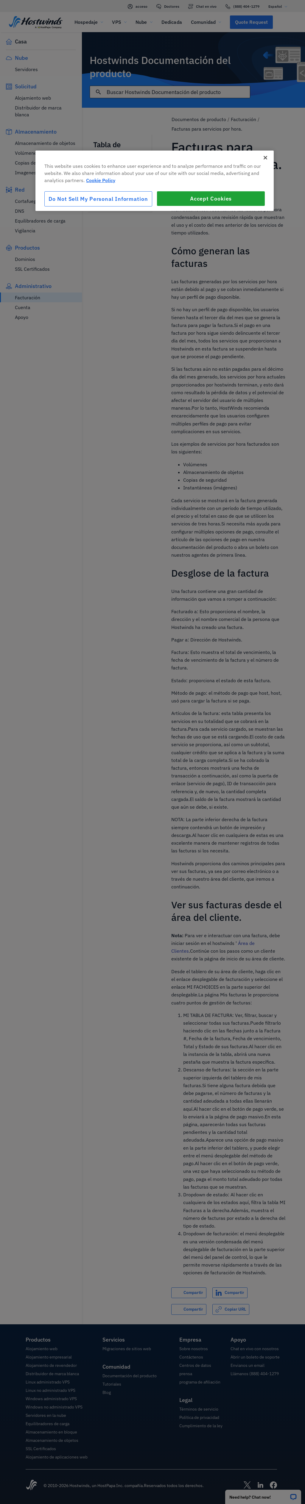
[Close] (265, 157)
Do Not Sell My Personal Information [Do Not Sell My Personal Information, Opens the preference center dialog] (98, 198)
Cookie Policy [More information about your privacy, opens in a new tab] (100, 180)
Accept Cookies (211, 198)
